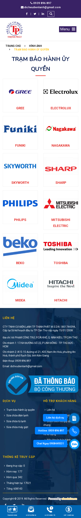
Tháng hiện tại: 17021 (17, 483)
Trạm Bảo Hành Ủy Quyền (31, 49)
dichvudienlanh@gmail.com (40, 7)
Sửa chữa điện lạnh (15, 415)
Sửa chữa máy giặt (15, 427)
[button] (51, 13)
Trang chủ (13, 45)
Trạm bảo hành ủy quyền (19, 409)
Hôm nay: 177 (12, 471)
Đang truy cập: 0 (14, 465)
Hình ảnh (35, 45)
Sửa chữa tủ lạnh (14, 421)
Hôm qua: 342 (12, 477)
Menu (67, 29)
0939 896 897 (40, 3)
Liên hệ (49, 409)
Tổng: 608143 (12, 488)
